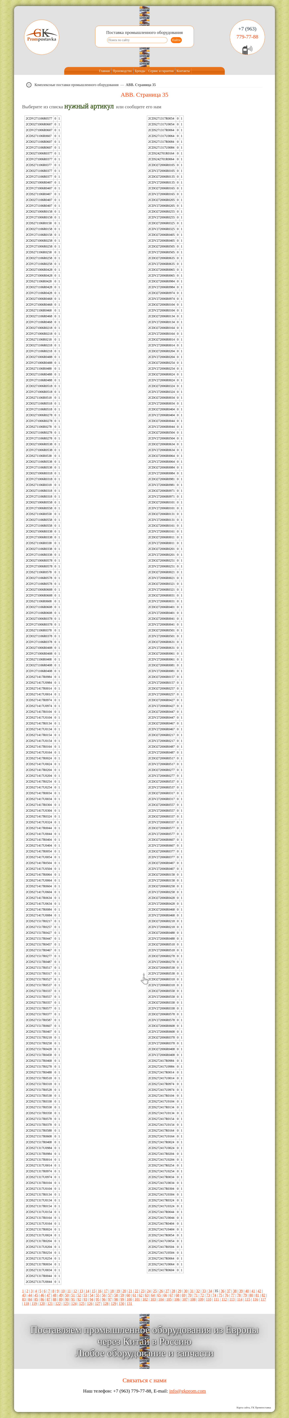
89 (61, 1299)
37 (228, 1291)
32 (198, 1291)
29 (179, 1291)
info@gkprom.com (187, 1391)
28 (173, 1291)
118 (26, 1304)
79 (245, 1295)
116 (255, 1299)
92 (79, 1299)
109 (201, 1299)
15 (93, 1291)
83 (24, 1299)
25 (155, 1291)
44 (30, 1295)
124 (73, 1304)
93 (85, 1299)
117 (263, 1299)
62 (140, 1295)
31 (192, 1291)
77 (233, 1295)
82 (263, 1295)
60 (128, 1295)
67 (171, 1295)
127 (97, 1304)
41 (253, 1291)
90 (67, 1299)
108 (192, 1299)
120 (42, 1304)
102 (145, 1299)
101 (137, 1299)
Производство (122, 71)
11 (69, 1291)
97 (110, 1299)
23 (142, 1291)
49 (61, 1295)
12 (75, 1291)
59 (122, 1295)
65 (159, 1295)
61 (134, 1295)
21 (130, 1291)
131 (129, 1304)
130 (121, 1304)
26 (161, 1291)
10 (63, 1291)
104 (161, 1299)
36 (222, 1291)
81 (257, 1295)
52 (79, 1295)
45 (36, 1295)
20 (124, 1291)
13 (81, 1291)
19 (118, 1291)
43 (24, 1295)
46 (42, 1295)
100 (129, 1299)
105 (169, 1299)
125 (81, 1304)
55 (97, 1295)
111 (216, 1299)
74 (214, 1295)
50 (67, 1295)
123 (66, 1304)
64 (153, 1295)
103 (153, 1299)
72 (202, 1295)
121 (50, 1304)
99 (122, 1299)
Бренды (140, 71)
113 (232, 1299)
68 (177, 1295)
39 (241, 1291)
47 (48, 1295)
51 (73, 1295)
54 (91, 1295)
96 (104, 1299)
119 (34, 1304)
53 (85, 1295)
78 (239, 1295)
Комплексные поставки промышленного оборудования (77, 85)
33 (204, 1291)
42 (259, 1291)
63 (147, 1295)
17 (106, 1291)
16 (99, 1291)
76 (226, 1295)
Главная (104, 71)
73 (208, 1295)
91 (73, 1299)
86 (42, 1299)
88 (54, 1299)
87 (48, 1299)
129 (113, 1304)
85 (36, 1299)
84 (30, 1299)
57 (110, 1295)
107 (185, 1299)
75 (220, 1295)
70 (189, 1295)
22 (136, 1291)
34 (210, 1291)
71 (196, 1295)
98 (116, 1299)
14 (87, 1291)
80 (251, 1295)
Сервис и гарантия (161, 71)
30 (185, 1291)
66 (165, 1295)
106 (177, 1299)
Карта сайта (243, 1407)
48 (54, 1295)
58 (116, 1295)
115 (247, 1299)
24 (149, 1291)
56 (104, 1295)
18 (112, 1291)
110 (208, 1299)
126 (90, 1304)
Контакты (183, 71)
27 (167, 1291)
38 (235, 1291)
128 (105, 1304)
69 (183, 1295)
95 (97, 1299)
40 (247, 1291)
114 (239, 1299)
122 (58, 1304)
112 (224, 1299)
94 (91, 1299)
